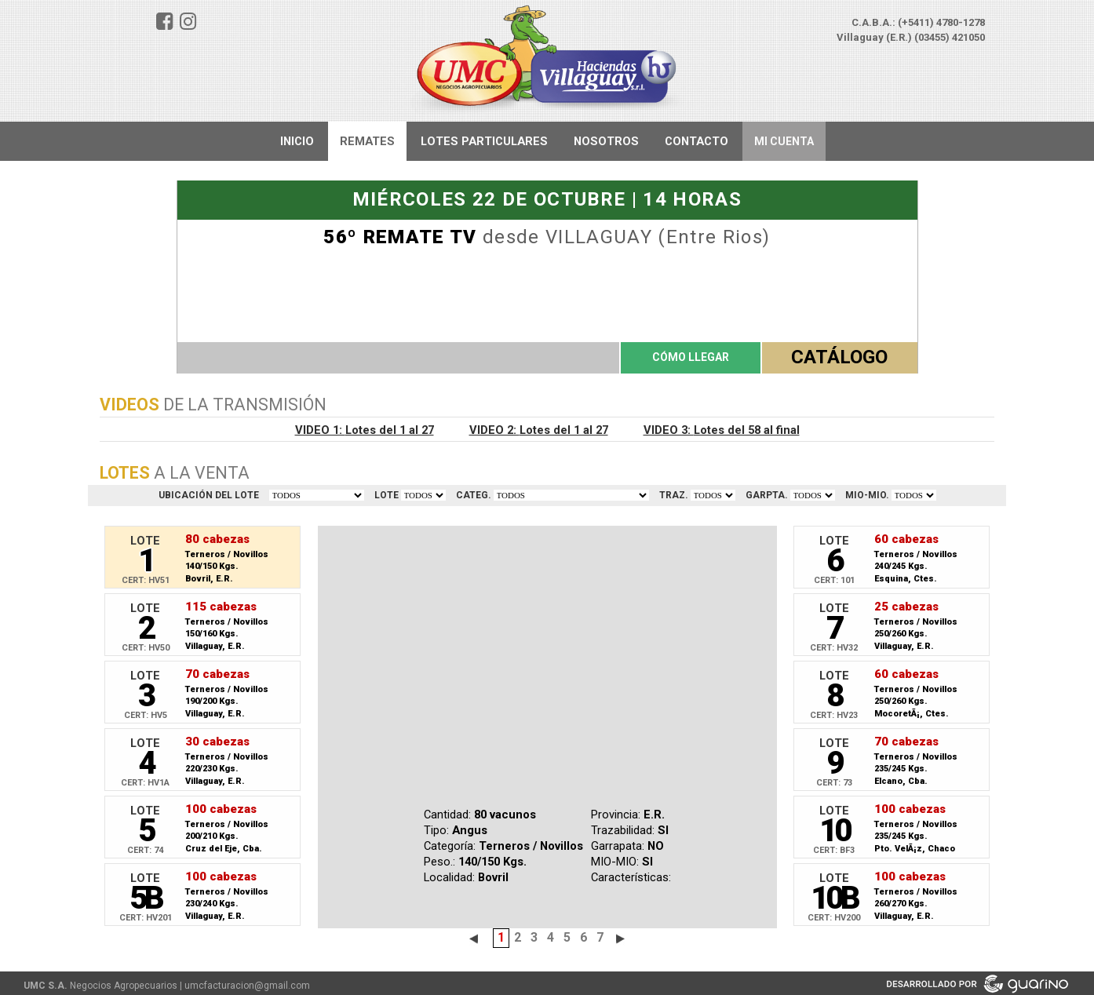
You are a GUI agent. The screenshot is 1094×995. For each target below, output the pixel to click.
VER (423, 495)
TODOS (316, 495)
